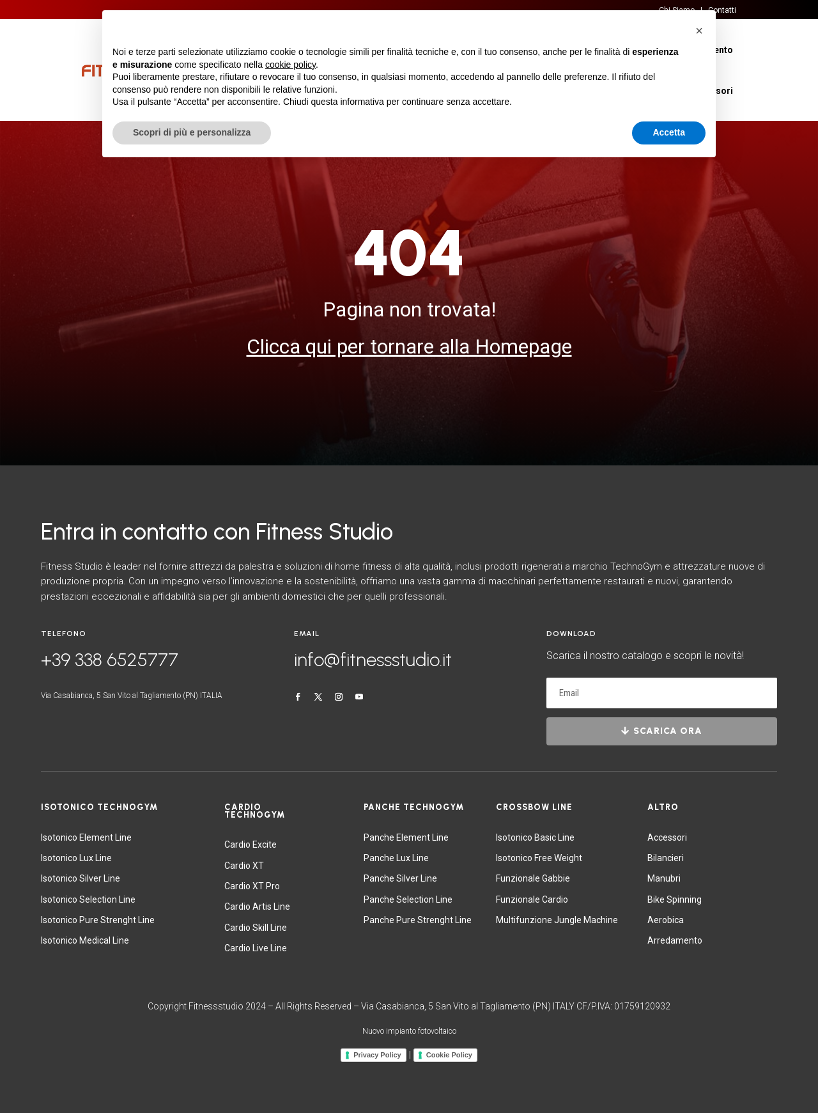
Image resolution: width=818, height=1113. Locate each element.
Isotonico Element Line (86, 837)
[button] (699, 30)
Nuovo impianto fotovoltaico (409, 1031)
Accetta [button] (668, 132)
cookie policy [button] (290, 64)
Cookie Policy (449, 1055)
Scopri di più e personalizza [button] (192, 132)
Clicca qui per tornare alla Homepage (409, 346)
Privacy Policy (377, 1055)
